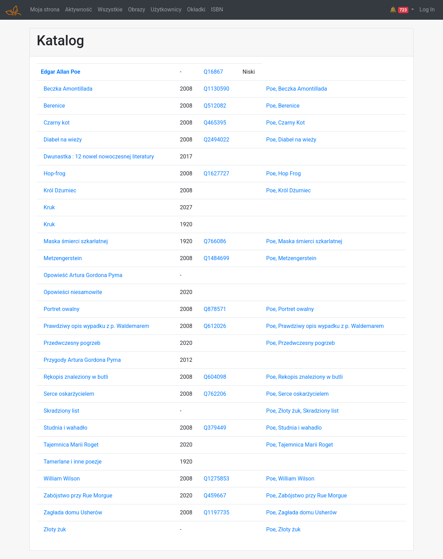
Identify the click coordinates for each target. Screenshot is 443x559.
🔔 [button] (400, 9)
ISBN (217, 9)
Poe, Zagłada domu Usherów (301, 512)
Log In (427, 9)
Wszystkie (110, 9)
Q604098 (215, 377)
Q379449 (215, 427)
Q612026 (215, 326)
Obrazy (136, 9)
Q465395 (215, 122)
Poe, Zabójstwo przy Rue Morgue (306, 495)
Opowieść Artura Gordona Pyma (83, 275)
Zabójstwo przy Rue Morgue (78, 495)
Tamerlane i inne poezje (73, 461)
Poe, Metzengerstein (291, 258)
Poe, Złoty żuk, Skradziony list (302, 410)
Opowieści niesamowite (73, 292)
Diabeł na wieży (63, 139)
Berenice (54, 105)
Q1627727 (216, 173)
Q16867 (213, 71)
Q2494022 (216, 139)
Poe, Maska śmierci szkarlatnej (304, 241)
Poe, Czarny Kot (285, 122)
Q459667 (215, 495)
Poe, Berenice (283, 105)
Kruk (49, 207)
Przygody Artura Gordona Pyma (82, 360)
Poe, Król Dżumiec (288, 190)
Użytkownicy (166, 9)
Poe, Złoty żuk (283, 529)
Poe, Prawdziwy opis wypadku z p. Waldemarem (325, 326)
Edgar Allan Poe (60, 71)
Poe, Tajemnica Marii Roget (299, 444)
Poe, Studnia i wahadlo (294, 427)
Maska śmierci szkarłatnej (76, 241)
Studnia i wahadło (66, 427)
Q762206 (215, 394)
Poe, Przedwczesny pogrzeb (300, 343)
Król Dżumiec (60, 190)
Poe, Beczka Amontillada (296, 88)
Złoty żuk (55, 529)
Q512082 (215, 105)
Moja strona (45, 9)
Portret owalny (61, 309)
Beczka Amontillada (68, 88)
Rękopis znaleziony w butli (76, 377)
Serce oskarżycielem (69, 394)
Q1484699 (216, 258)
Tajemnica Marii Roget (71, 444)
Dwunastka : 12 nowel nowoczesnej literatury (99, 156)
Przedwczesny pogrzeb (72, 343)
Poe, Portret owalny (290, 309)
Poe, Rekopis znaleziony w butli (304, 377)
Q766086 (215, 241)
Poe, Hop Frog (283, 173)
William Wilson (62, 478)
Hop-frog (54, 173)
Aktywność (78, 9)
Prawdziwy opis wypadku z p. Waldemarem (96, 326)
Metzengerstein (63, 258)
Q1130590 (216, 88)
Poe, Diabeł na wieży (291, 139)
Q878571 (215, 309)
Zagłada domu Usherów (73, 512)
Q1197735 (216, 512)
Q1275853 (216, 478)
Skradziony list (61, 410)
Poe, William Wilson (290, 478)
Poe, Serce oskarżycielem (297, 394)
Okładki (196, 9)
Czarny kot (57, 122)
